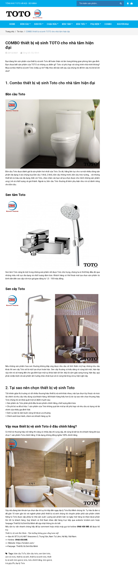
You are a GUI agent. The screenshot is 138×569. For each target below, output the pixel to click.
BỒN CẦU (24, 24)
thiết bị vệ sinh (23, 557)
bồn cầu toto (32, 553)
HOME (12, 24)
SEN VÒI (38, 24)
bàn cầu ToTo (20, 553)
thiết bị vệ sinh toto (38, 557)
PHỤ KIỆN (94, 24)
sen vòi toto (10, 557)
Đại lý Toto (20, 563)
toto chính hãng (35, 560)
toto (25, 560)
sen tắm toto (44, 553)
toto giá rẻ (47, 560)
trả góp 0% (10, 563)
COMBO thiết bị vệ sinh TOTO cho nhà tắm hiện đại (49, 45)
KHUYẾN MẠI (123, 24)
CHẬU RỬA (52, 24)
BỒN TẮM (66, 24)
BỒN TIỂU (80, 24)
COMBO (108, 24)
